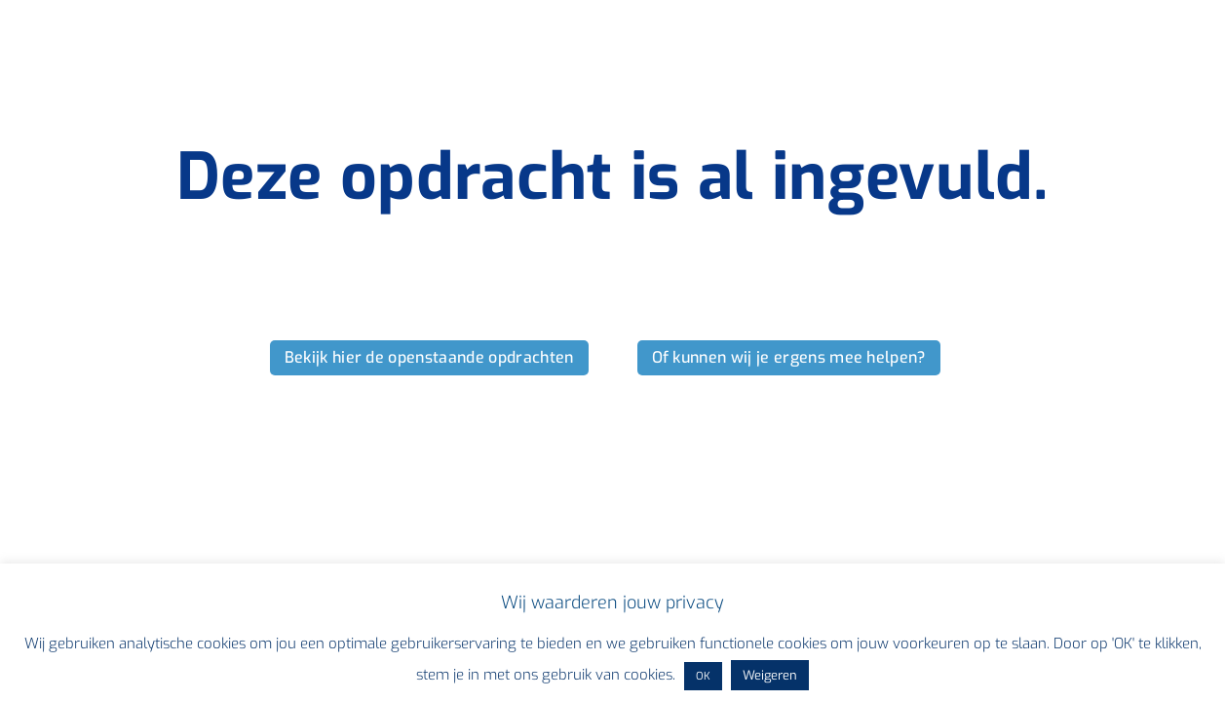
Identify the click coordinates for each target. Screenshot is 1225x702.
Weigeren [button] (770, 675)
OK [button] (703, 676)
